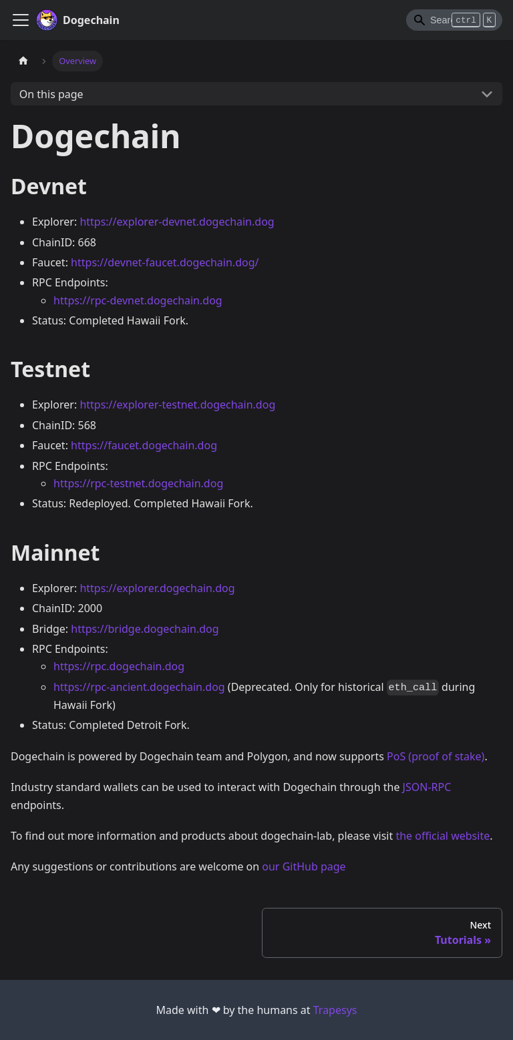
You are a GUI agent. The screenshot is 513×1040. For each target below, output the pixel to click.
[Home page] (23, 61)
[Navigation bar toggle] (21, 20)
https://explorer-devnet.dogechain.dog (176, 221)
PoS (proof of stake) (435, 756)
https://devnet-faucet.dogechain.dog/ (165, 262)
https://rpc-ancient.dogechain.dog (139, 687)
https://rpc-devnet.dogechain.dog (137, 300)
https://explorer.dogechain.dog (156, 588)
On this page (51, 94)
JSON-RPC (427, 787)
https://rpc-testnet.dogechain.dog (138, 483)
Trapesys (335, 1010)
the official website (442, 835)
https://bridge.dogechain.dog (144, 628)
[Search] (454, 20)
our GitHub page (303, 866)
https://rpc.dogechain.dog (118, 666)
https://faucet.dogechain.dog (144, 445)
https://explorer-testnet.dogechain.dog (177, 404)
